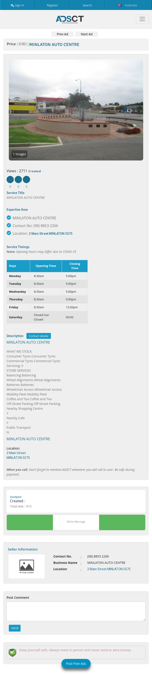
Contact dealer (39, 336)
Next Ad (87, 34)
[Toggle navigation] (142, 19)
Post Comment (18, 597)
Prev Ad (62, 34)
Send (14, 628)
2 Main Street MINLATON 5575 (50, 233)
